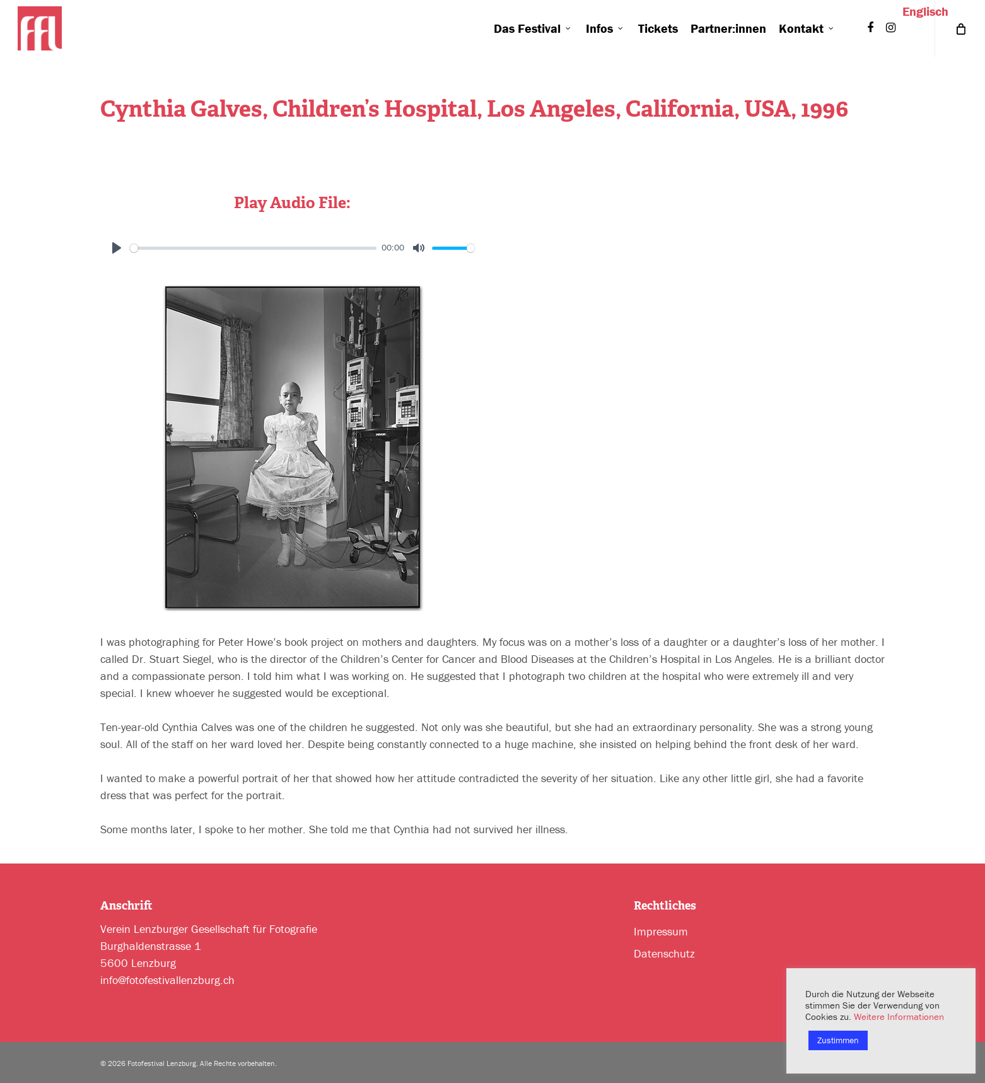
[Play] (117, 248)
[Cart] (960, 28)
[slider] (253, 248)
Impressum (661, 931)
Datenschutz (664, 953)
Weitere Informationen (899, 1016)
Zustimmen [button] (838, 1040)
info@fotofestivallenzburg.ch (167, 980)
